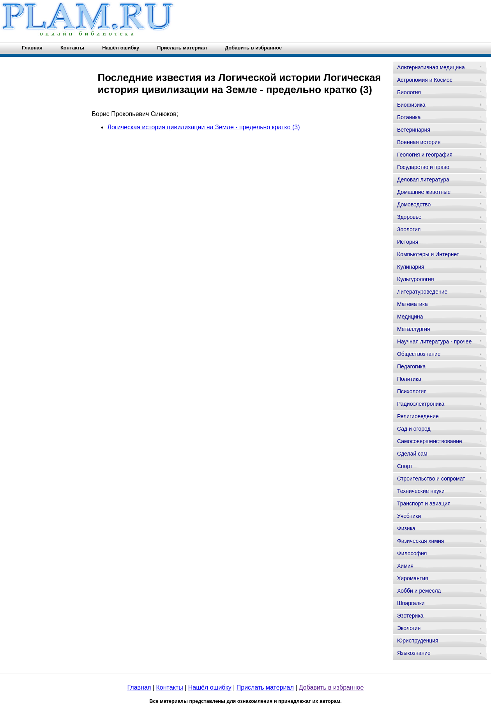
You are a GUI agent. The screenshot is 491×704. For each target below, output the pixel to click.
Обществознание (419, 354)
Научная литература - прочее (434, 341)
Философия (412, 553)
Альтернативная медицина (431, 67)
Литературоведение (422, 292)
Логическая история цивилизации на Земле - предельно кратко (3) (204, 127)
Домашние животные (423, 192)
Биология (409, 92)
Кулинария (410, 267)
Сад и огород (414, 429)
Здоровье (409, 217)
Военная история (419, 142)
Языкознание (414, 653)
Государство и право (423, 167)
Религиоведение (418, 416)
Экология (408, 628)
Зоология (408, 229)
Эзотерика (410, 615)
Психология (412, 391)
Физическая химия (420, 541)
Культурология (415, 279)
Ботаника (408, 117)
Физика (406, 528)
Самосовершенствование (429, 441)
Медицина (410, 316)
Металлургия (413, 329)
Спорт (404, 466)
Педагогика (411, 366)
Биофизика (411, 105)
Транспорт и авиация (423, 503)
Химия (405, 566)
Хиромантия (412, 578)
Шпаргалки (411, 603)
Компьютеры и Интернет (428, 254)
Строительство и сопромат (431, 478)
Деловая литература (423, 179)
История (407, 242)
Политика (409, 379)
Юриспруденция (417, 640)
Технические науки (421, 491)
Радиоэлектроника (420, 404)
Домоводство (414, 204)
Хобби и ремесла (419, 591)
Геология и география (424, 154)
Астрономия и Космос (424, 80)
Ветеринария (413, 130)
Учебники (409, 516)
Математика (412, 304)
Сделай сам (412, 454)
